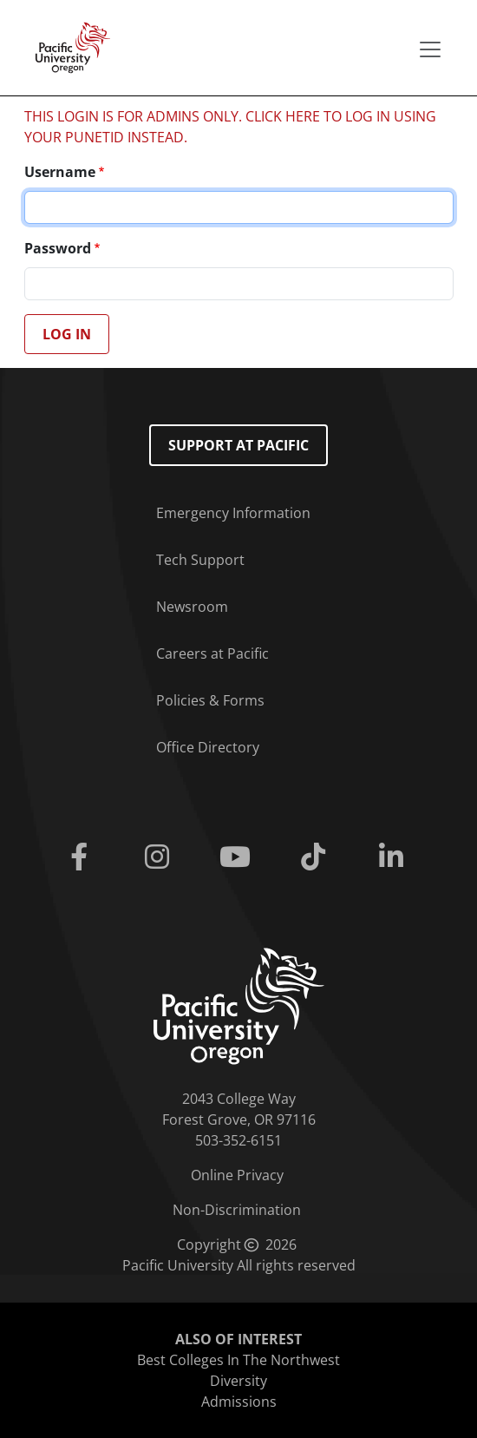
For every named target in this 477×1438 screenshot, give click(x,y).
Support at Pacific (238, 445)
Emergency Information (233, 512)
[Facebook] (82, 857)
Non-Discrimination (237, 1209)
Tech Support (200, 559)
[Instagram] (160, 857)
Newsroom (192, 606)
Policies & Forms (210, 700)
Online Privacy (237, 1175)
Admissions (239, 1401)
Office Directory (207, 747)
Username (59, 171)
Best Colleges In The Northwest (238, 1359)
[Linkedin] (394, 857)
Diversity (238, 1380)
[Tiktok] (316, 857)
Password (57, 248)
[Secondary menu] (430, 49)
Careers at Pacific (212, 653)
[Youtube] (238, 857)
